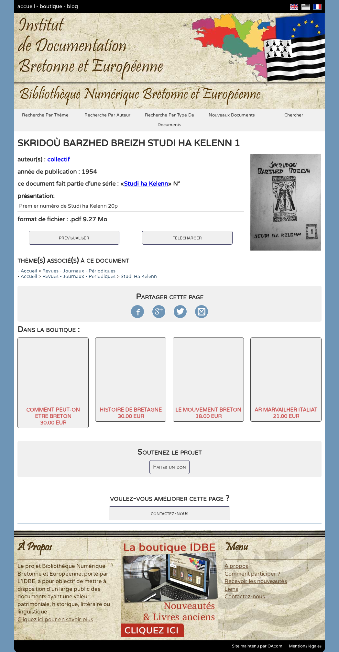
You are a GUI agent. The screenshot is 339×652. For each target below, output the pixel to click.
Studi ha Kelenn (146, 183)
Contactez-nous (244, 596)
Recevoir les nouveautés (255, 581)
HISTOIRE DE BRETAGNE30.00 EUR (131, 413)
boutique (51, 6)
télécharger (187, 237)
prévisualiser (74, 237)
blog (72, 6)
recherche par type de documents (169, 120)
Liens (231, 589)
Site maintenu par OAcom (257, 646)
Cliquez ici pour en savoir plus (55, 619)
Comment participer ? (252, 574)
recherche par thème (45, 115)
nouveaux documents (232, 115)
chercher (293, 115)
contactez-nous (169, 513)
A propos (236, 566)
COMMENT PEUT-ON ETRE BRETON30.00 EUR (53, 416)
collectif (58, 159)
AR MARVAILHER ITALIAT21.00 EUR (286, 413)
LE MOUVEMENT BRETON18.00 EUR (208, 413)
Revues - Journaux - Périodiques (78, 271)
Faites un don (169, 467)
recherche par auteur (107, 115)
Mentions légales (305, 646)
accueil (26, 6)
